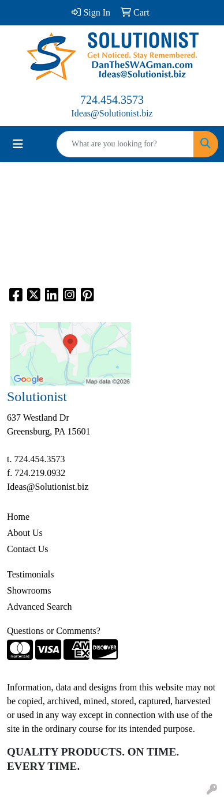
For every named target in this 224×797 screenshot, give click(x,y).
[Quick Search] (125, 144)
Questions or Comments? (53, 631)
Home (18, 517)
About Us (25, 533)
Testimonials (30, 574)
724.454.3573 (112, 99)
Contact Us (27, 549)
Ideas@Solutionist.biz (111, 113)
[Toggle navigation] (18, 144)
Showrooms (29, 590)
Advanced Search (39, 606)
